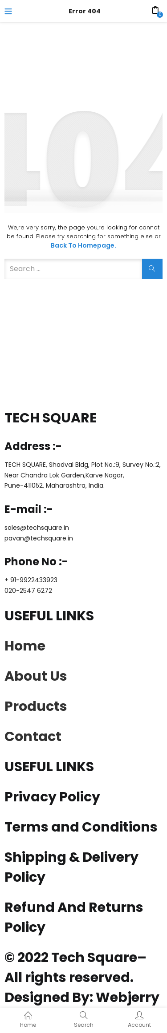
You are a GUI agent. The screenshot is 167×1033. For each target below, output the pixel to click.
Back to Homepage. (83, 245)
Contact (32, 736)
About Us (35, 676)
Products (35, 706)
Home (24, 646)
